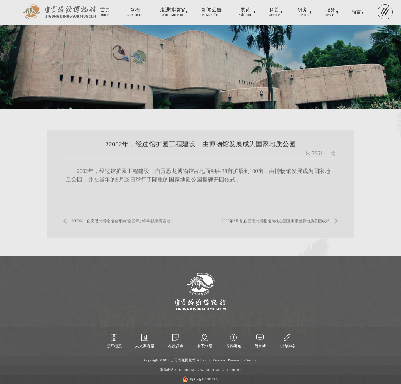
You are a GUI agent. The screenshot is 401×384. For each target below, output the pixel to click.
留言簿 (260, 346)
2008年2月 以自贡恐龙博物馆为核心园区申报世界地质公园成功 (276, 224)
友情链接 (287, 346)
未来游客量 (145, 346)
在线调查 (176, 346)
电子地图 (204, 346)
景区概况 (114, 346)
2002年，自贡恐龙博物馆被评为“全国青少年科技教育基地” (121, 224)
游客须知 (233, 346)
